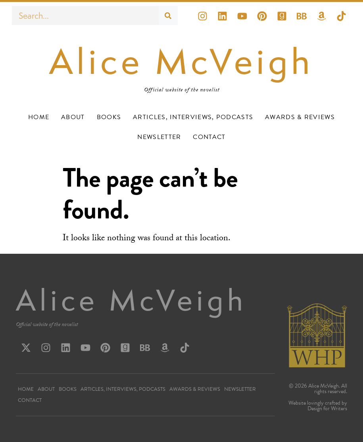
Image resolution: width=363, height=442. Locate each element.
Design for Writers (327, 408)
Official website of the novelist (47, 325)
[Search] (168, 15)
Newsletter (159, 137)
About (73, 117)
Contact (209, 137)
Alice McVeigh (181, 61)
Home (38, 117)
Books (109, 117)
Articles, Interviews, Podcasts (193, 117)
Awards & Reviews (300, 117)
